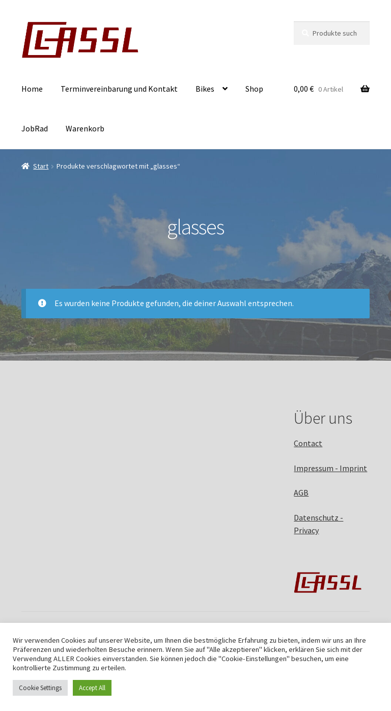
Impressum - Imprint (330, 468)
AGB (301, 492)
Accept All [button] (92, 687)
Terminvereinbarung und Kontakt (119, 89)
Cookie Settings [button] (40, 687)
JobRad (34, 128)
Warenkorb (85, 128)
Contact (308, 443)
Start (40, 166)
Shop (254, 89)
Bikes (205, 89)
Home (32, 89)
